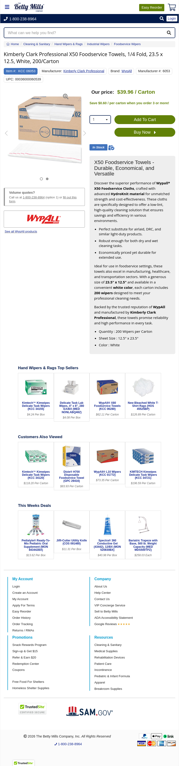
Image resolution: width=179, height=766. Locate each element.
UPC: (10, 79)
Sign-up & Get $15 (25, 651)
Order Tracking (22, 624)
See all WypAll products (21, 231)
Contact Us (102, 599)
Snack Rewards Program (29, 645)
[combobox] (100, 119)
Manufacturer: (52, 71)
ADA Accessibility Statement (113, 617)
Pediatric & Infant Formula (112, 676)
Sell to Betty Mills (106, 611)
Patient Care (102, 664)
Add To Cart (145, 119)
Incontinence (103, 670)
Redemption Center (25, 664)
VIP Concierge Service (109, 605)
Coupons (18, 670)
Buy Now (145, 132)
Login (16, 586)
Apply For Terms (23, 605)
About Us (100, 586)
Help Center (102, 592)
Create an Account (25, 592)
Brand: (115, 71)
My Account (20, 599)
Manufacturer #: (150, 71)
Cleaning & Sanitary (108, 645)
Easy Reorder (21, 611)
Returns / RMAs (23, 630)
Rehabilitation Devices (109, 657)
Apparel (99, 682)
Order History (21, 617)
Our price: (102, 92)
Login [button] (172, 18)
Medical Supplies (106, 651)
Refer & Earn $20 (24, 657)
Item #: (11, 71)
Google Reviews (105, 624)
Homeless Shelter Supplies (30, 688)
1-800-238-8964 (34, 197)
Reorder (151, 7)
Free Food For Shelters (28, 682)
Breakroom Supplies (108, 689)
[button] (161, 18)
